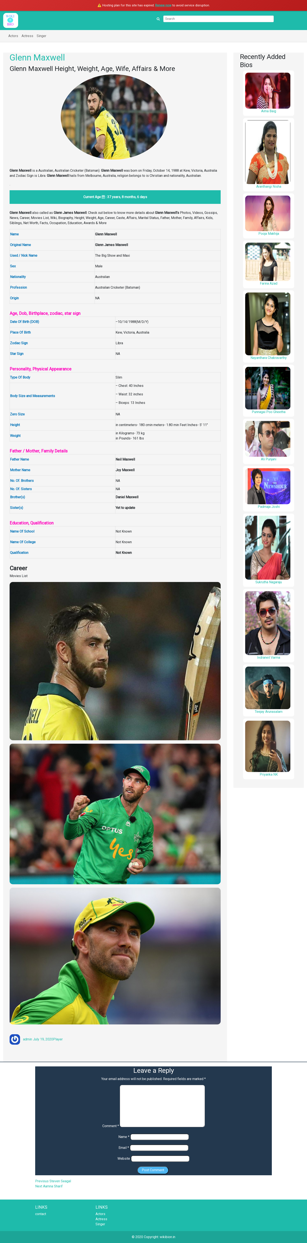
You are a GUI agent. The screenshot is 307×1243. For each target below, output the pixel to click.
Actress (27, 36)
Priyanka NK (269, 774)
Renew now (163, 5)
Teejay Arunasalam (268, 712)
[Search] (218, 19)
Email (124, 1148)
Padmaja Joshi (269, 507)
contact (40, 1214)
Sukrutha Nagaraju (268, 582)
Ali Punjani (268, 459)
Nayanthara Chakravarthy (269, 358)
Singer (41, 36)
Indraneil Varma (268, 657)
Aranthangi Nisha (268, 186)
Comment (110, 1126)
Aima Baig (268, 111)
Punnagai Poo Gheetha (268, 412)
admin (27, 1039)
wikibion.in (167, 1237)
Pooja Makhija (268, 234)
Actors (13, 36)
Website (123, 1159)
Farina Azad (268, 283)
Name (123, 1137)
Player (58, 1039)
